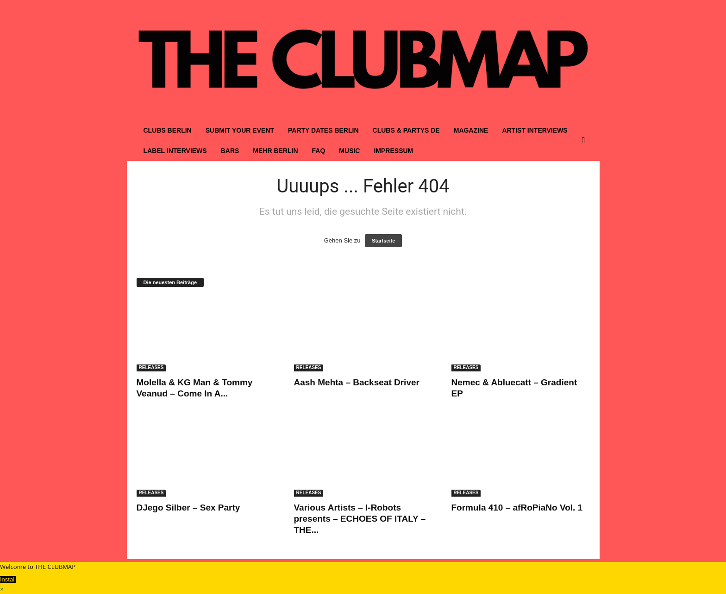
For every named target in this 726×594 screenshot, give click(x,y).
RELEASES (151, 367)
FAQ (318, 150)
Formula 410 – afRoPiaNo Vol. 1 (517, 507)
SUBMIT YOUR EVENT (240, 130)
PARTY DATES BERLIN (323, 130)
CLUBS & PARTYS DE (406, 130)
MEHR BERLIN (275, 150)
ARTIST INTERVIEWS (534, 130)
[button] (586, 140)
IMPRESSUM (393, 150)
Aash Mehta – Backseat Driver (356, 382)
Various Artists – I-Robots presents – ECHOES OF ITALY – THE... (360, 519)
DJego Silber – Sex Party (188, 507)
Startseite (383, 240)
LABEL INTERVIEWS (175, 150)
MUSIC (349, 150)
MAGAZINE (471, 130)
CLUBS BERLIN (168, 130)
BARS (230, 150)
